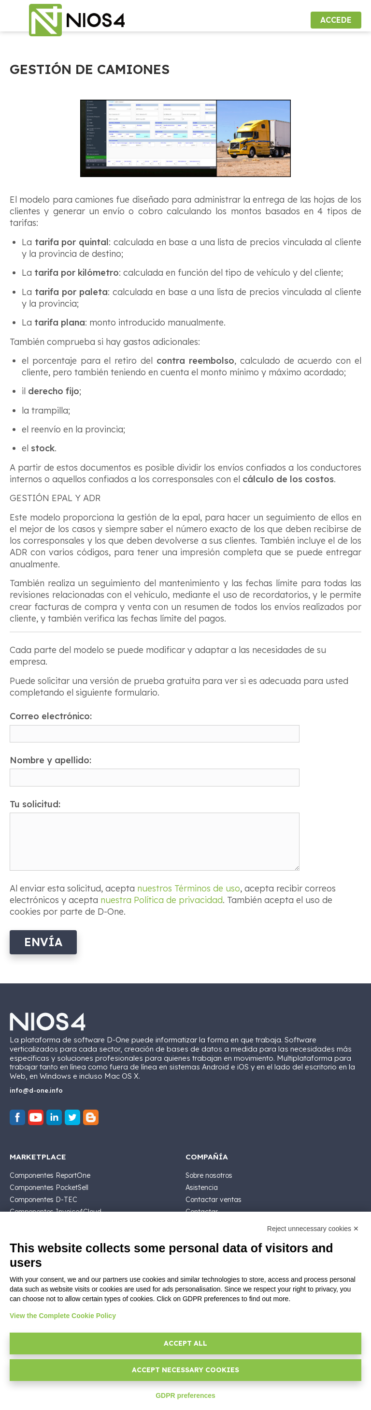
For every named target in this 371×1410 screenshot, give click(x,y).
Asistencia (202, 1187)
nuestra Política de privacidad (161, 899)
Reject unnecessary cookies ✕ (313, 1228)
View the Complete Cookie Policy (63, 1316)
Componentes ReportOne (50, 1175)
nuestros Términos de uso (188, 888)
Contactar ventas (214, 1199)
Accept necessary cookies (185, 1369)
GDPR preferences (185, 1395)
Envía (43, 942)
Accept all (185, 1343)
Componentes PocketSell (49, 1187)
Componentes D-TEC (43, 1199)
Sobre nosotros (209, 1175)
